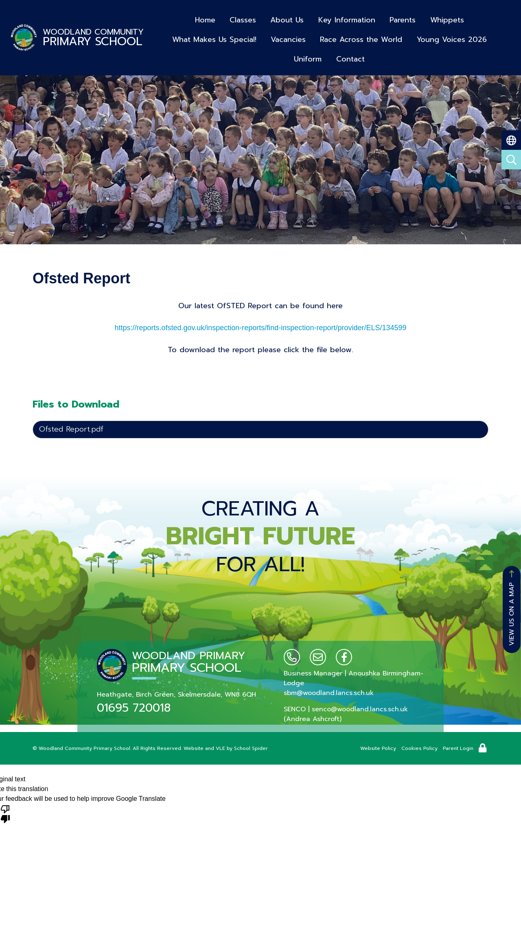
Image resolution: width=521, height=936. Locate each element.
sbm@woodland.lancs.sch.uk (329, 693)
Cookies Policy (419, 748)
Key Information (345, 18)
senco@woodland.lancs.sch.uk (360, 709)
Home (206, 18)
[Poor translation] (5, 813)
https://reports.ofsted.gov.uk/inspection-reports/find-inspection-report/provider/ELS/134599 (260, 328)
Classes (243, 18)
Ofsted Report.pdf (71, 429)
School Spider (251, 748)
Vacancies (267, 36)
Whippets (445, 18)
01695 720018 (134, 708)
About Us (287, 18)
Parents (401, 18)
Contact (329, 54)
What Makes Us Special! (194, 36)
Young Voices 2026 (430, 36)
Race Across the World (340, 36)
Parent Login (458, 748)
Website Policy (378, 748)
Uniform (492, 36)
